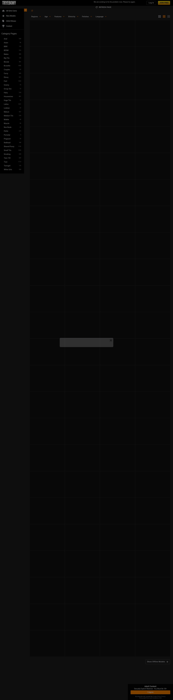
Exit (160, 698)
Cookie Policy (157, 696)
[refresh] (32, 10)
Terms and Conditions (152, 698)
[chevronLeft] (25, 10)
